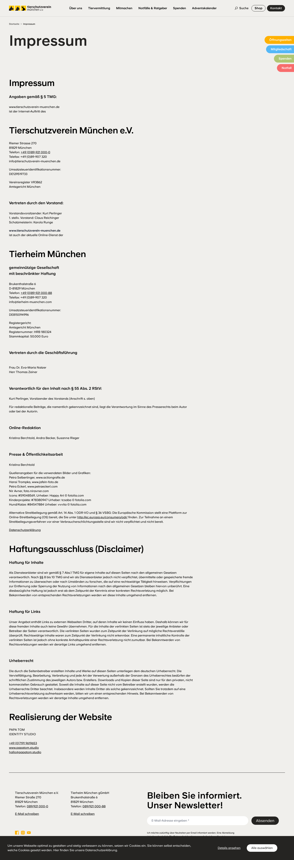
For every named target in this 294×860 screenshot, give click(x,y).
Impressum (29, 24)
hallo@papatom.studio (25, 752)
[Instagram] (23, 833)
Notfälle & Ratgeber (152, 8)
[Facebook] (17, 833)
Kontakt (276, 8)
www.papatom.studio (24, 747)
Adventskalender (204, 8)
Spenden (179, 8)
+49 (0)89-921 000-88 (36, 293)
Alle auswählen (262, 848)
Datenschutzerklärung (25, 530)
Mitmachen (124, 8)
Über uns (75, 8)
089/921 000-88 (94, 806)
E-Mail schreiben (27, 814)
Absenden (265, 820)
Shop (258, 8)
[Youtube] (29, 833)
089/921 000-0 (37, 806)
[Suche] (241, 8)
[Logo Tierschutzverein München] (30, 8)
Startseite (14, 24)
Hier (56, 850)
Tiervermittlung (99, 8)
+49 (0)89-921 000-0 (35, 152)
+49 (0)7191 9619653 (23, 743)
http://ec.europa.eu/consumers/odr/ (102, 517)
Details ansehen (229, 848)
